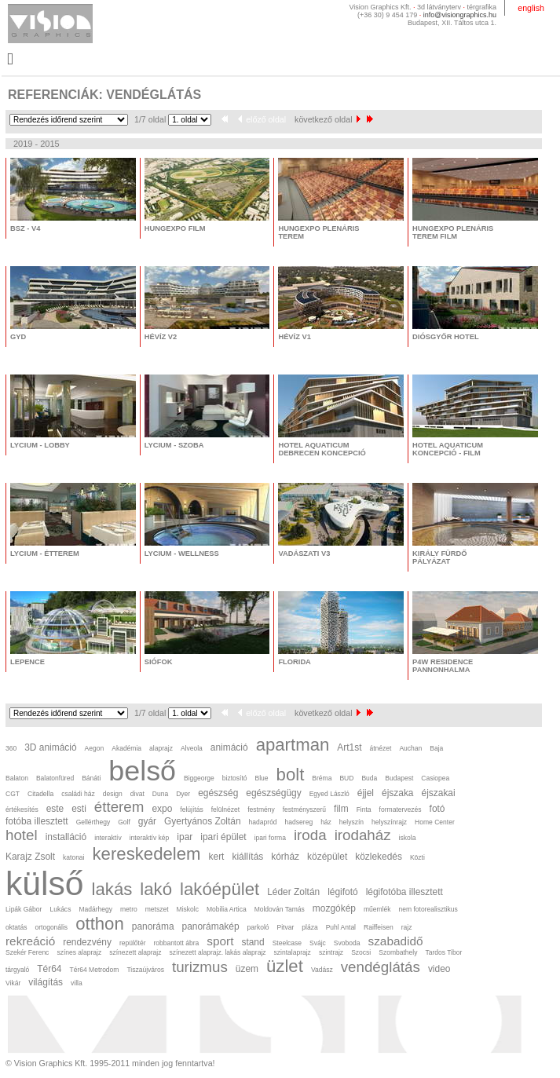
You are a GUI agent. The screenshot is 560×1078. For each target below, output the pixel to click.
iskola (407, 838)
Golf (124, 822)
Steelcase (287, 943)
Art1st (349, 747)
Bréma (321, 778)
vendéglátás (380, 967)
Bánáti (91, 778)
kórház (285, 856)
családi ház (78, 794)
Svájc (317, 943)
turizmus (200, 967)
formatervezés (400, 809)
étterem (119, 806)
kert (217, 856)
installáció (66, 836)
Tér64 (49, 968)
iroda (310, 835)
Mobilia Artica (227, 909)
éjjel (365, 792)
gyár (147, 821)
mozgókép (334, 908)
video (439, 968)
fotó (437, 808)
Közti (417, 857)
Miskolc (188, 909)
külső (44, 883)
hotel (21, 835)
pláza (309, 927)
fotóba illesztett (36, 821)
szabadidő (395, 941)
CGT (12, 794)
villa (76, 983)
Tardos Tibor (443, 952)
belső (142, 771)
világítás (45, 982)
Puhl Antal (341, 927)
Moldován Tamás (279, 909)
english (531, 8)
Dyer (183, 794)
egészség (218, 792)
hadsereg (299, 822)
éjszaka (397, 792)
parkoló (258, 927)
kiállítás (247, 856)
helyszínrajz (389, 822)
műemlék (377, 909)
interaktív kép (150, 838)
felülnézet (225, 809)
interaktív (108, 838)
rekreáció (30, 941)
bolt (290, 774)
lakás (112, 889)
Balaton (16, 778)
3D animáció (50, 747)
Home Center (435, 822)
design (113, 794)
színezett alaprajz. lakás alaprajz (217, 952)
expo (162, 808)
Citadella (40, 794)
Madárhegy (95, 909)
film (341, 808)
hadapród (263, 822)
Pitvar (286, 927)
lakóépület (219, 889)
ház (325, 822)
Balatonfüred (55, 778)
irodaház (363, 835)
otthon (99, 924)
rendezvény (87, 942)
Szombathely (398, 952)
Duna (160, 794)
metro (128, 909)
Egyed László (329, 794)
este (55, 808)
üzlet (284, 966)
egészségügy (273, 792)
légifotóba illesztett (404, 891)
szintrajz (331, 952)
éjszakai (439, 792)
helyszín (351, 822)
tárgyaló (17, 970)
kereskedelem (147, 854)
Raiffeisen (378, 927)
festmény (261, 809)
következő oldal (327, 119)
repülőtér (132, 943)
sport (220, 941)
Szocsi (361, 952)
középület (327, 856)
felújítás (191, 809)
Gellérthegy (93, 822)
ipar (184, 836)
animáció (229, 747)
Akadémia (126, 748)
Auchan (410, 748)
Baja (436, 748)
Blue (262, 778)
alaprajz (161, 748)
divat (137, 794)
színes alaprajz (79, 952)
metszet (157, 909)
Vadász (322, 970)
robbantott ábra (176, 943)
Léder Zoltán (293, 891)
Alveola (192, 748)
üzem (247, 968)
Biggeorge (199, 778)
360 (10, 748)
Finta (364, 809)
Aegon (94, 748)
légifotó (343, 891)
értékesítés (21, 809)
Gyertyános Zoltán (202, 821)
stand (252, 942)
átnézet (380, 748)
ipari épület (223, 836)
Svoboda (347, 943)
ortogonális (51, 927)
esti (78, 808)
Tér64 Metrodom (94, 970)
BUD (346, 778)
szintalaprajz (292, 952)
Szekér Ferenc (27, 952)
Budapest (399, 778)
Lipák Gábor (23, 909)
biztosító (234, 778)
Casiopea (435, 778)
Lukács (60, 909)
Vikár (12, 983)
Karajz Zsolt (30, 856)
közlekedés (378, 856)
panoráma (153, 926)
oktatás (16, 927)
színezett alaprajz (135, 952)
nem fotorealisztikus (427, 909)
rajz (406, 927)
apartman (293, 745)
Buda (369, 778)
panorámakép (211, 926)
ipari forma (270, 838)
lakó (156, 889)
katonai (73, 857)
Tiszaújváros (144, 970)
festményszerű (304, 809)
